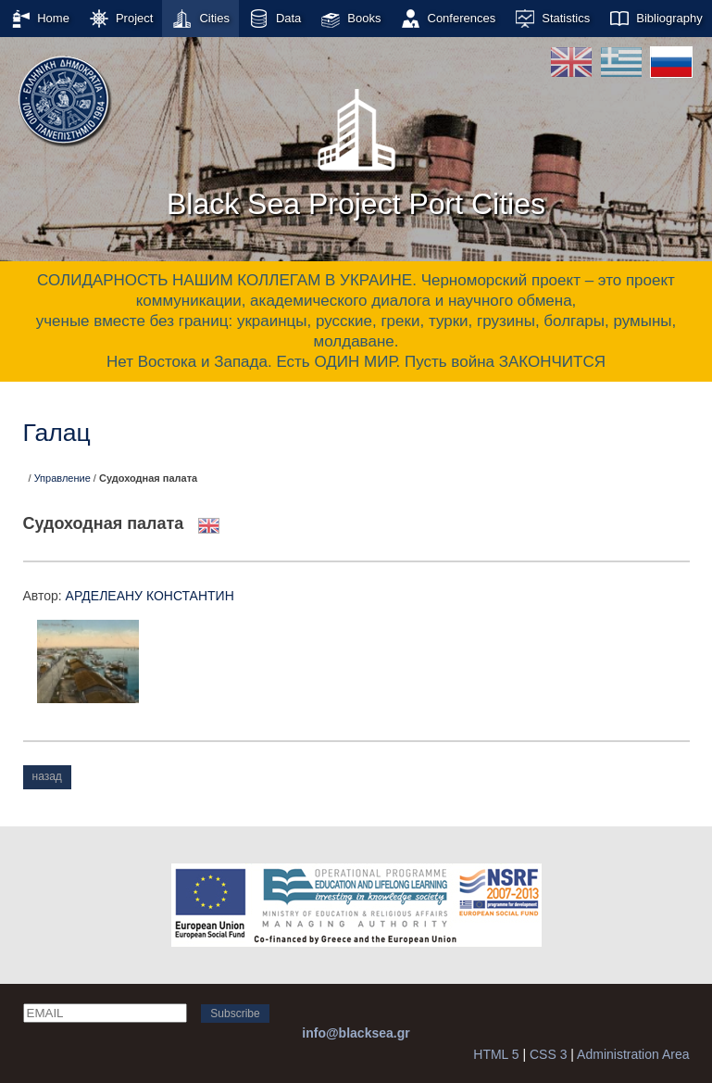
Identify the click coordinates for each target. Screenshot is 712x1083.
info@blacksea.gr (355, 1033)
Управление (62, 478)
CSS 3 (548, 1054)
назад (47, 776)
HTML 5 (495, 1054)
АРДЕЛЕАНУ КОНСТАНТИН (150, 595)
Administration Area (633, 1054)
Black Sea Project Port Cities (356, 147)
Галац (57, 433)
